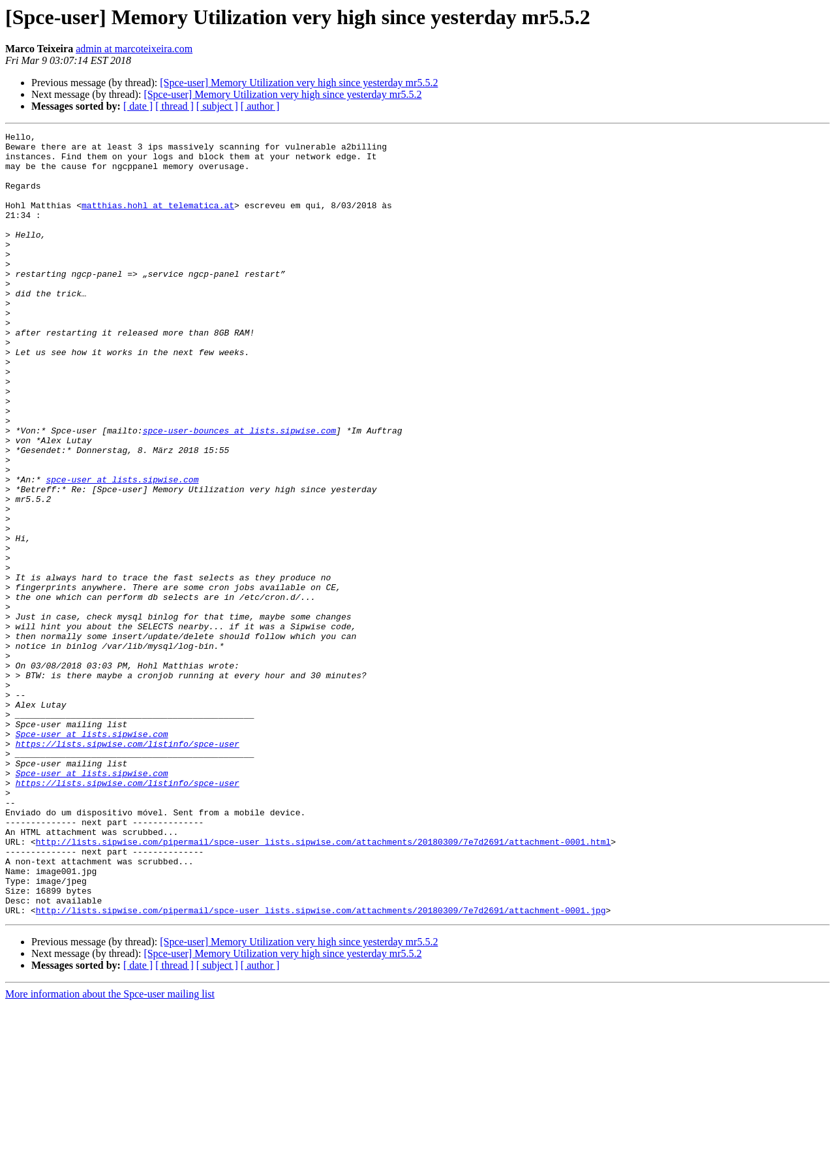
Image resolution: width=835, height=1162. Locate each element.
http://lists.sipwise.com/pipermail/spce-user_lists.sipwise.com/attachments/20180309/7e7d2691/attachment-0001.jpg (321, 1067)
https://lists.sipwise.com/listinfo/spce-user (127, 867)
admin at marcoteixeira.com (134, 48)
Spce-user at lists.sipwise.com (92, 855)
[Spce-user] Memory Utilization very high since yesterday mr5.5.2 (299, 82)
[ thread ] (174, 106)
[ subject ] (217, 106)
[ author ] (260, 106)
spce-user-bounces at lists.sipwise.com (239, 491)
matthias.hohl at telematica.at (158, 221)
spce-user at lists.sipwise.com (122, 550)
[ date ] (138, 106)
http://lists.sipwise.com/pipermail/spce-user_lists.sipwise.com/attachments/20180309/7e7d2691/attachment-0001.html (323, 984)
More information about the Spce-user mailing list (110, 1150)
